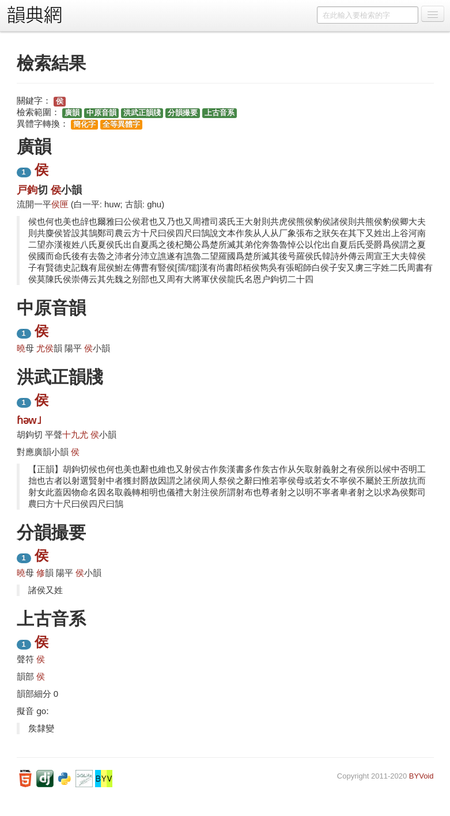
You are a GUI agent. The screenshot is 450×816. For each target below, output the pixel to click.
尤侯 (45, 348)
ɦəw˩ (29, 420)
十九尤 (75, 434)
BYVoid (421, 776)
